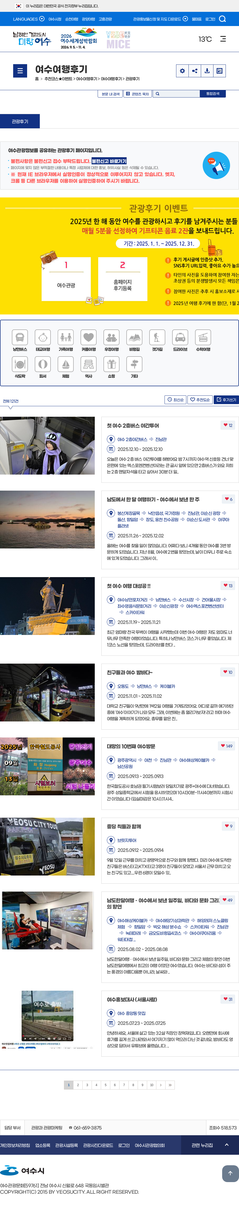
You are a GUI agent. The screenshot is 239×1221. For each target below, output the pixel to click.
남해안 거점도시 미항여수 (32, 39)
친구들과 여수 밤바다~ (129, 672)
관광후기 (133, 78)
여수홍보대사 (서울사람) (132, 999)
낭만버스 (20, 349)
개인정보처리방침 (15, 1145)
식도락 (20, 376)
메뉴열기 (20, 71)
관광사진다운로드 (98, 1145)
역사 (88, 376)
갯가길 (157, 349)
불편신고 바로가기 (109, 161)
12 (227, 425)
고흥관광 (105, 19)
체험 (65, 376)
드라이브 (180, 349)
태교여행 (43, 349)
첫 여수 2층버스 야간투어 (133, 425)
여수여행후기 (86, 78)
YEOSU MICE (118, 39)
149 (226, 746)
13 (227, 586)
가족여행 (66, 349)
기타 (134, 376)
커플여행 (89, 349)
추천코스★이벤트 (58, 78)
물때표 (197, 19)
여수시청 (54, 19)
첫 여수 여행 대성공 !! (128, 585)
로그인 (210, 19)
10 (227, 672)
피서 (42, 376)
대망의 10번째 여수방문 (131, 746)
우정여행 (111, 349)
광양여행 (88, 19)
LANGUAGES (28, 18)
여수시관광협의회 (150, 1145)
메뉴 (223, 39)
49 (227, 900)
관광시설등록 (66, 1145)
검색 (222, 19)
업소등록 (42, 1145)
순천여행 (71, 19)
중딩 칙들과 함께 (124, 826)
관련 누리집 (204, 1149)
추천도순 (200, 400)
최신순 (175, 399)
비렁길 (134, 349)
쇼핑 (111, 376)
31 (227, 999)
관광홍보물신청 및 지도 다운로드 (160, 18)
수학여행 (203, 349)
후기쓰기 (226, 399)
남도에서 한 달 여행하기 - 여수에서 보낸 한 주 (153, 499)
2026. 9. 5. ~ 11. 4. (79, 38)
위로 (230, 1173)
